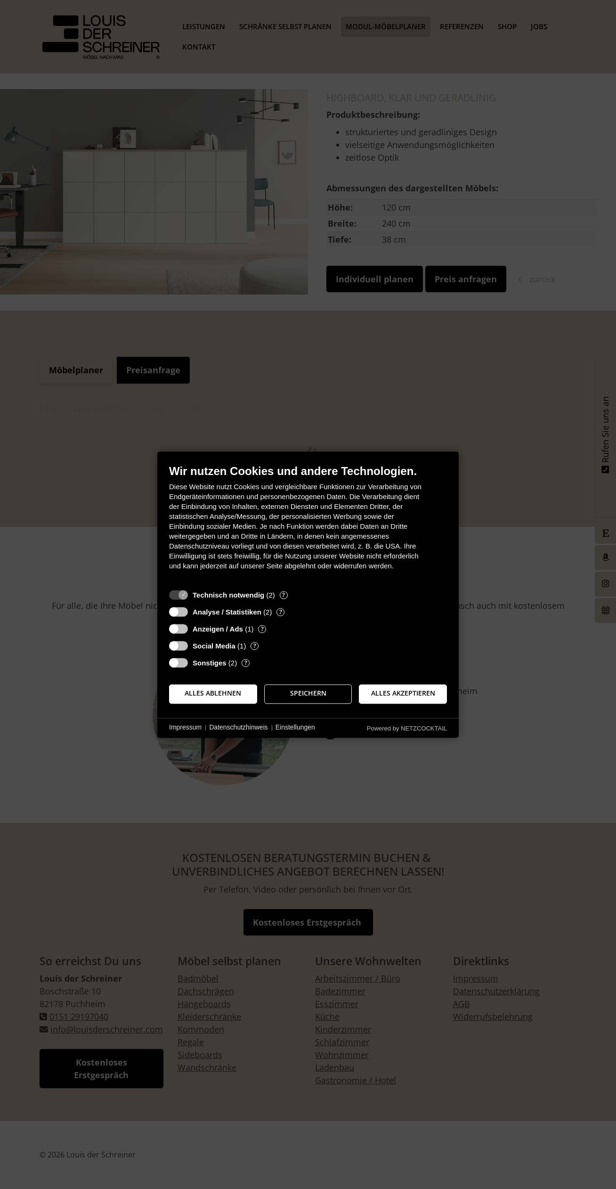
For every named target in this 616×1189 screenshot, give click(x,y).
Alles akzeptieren (403, 693)
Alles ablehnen (213, 693)
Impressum (185, 727)
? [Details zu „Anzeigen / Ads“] (262, 629)
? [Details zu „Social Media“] (254, 646)
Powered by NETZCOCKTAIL (407, 728)
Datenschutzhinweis (238, 727)
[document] (308, 524)
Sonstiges (210, 663)
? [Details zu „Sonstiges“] (245, 663)
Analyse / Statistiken (227, 612)
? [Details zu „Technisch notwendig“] (283, 595)
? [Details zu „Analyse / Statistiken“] (280, 612)
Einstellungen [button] (295, 727)
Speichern (308, 693)
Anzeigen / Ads (218, 629)
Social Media (214, 646)
